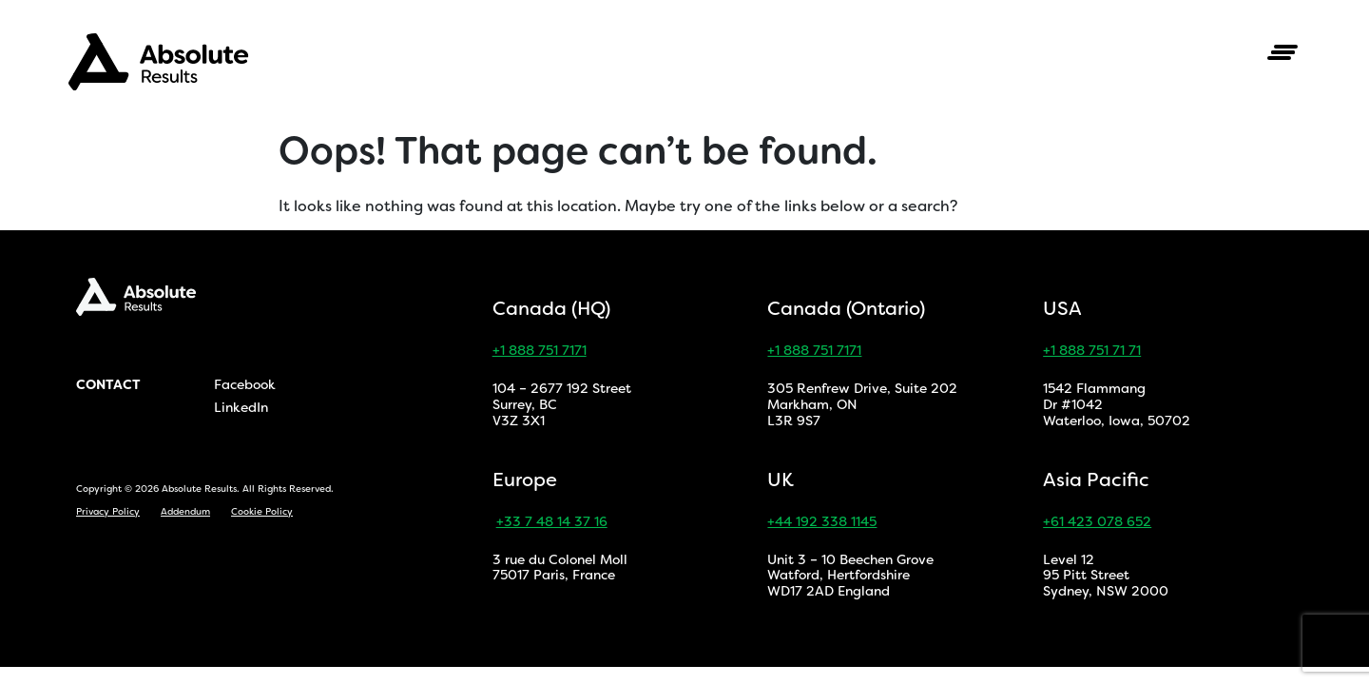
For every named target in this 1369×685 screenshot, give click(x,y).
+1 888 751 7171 (539, 350)
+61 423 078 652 (1097, 521)
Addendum (185, 511)
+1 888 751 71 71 (1092, 350)
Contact (108, 384)
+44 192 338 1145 (822, 521)
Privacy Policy (108, 511)
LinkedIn (241, 407)
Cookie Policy (262, 511)
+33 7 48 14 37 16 (551, 521)
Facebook (245, 384)
